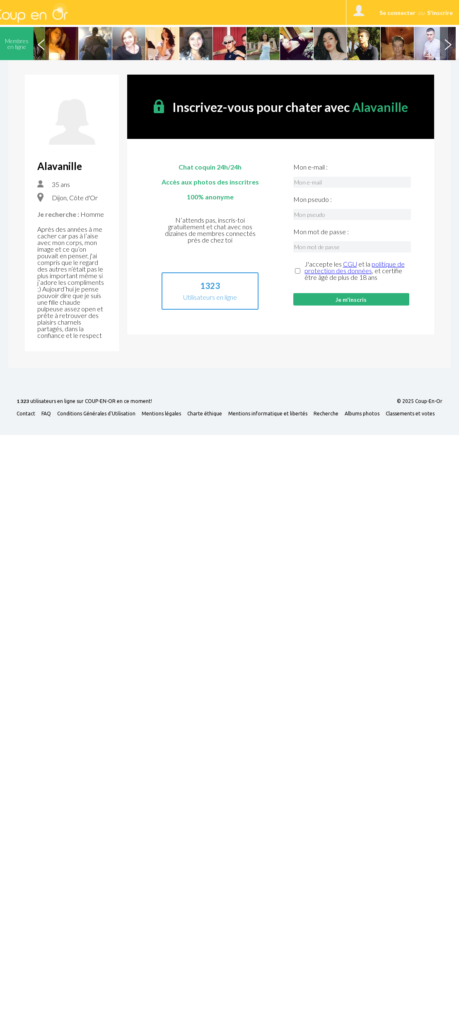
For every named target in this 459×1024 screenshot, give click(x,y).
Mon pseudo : (312, 199)
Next (448, 43)
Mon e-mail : (310, 167)
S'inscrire (440, 12)
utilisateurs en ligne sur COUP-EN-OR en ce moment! (84, 401)
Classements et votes (410, 413)
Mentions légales (161, 413)
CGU (350, 264)
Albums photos (362, 413)
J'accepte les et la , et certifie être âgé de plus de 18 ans (354, 271)
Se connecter (397, 12)
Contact (26, 413)
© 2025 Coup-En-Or (419, 401)
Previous (41, 43)
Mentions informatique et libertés (267, 413)
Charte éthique (204, 413)
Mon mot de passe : (321, 231)
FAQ (46, 413)
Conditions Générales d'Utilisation (96, 413)
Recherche (326, 413)
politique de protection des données (354, 267)
